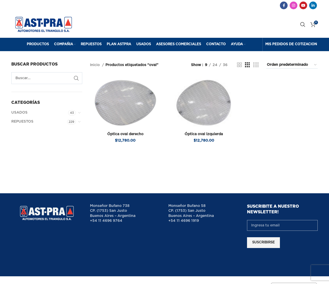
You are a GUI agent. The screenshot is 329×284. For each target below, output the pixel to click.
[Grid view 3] (247, 65)
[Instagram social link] (293, 5)
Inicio (95, 65)
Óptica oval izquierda (204, 134)
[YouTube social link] (303, 5)
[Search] (303, 24)
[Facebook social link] (284, 5)
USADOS (19, 112)
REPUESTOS (22, 121)
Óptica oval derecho (125, 134)
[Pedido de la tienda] (292, 65)
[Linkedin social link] (313, 5)
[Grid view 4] (256, 65)
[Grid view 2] (239, 65)
